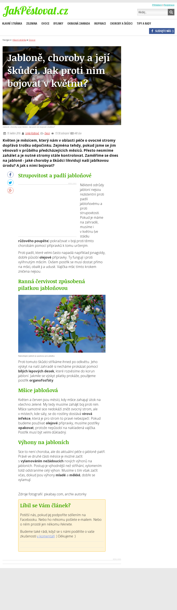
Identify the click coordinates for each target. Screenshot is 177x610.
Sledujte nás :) (162, 31)
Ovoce (47, 133)
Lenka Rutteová (32, 133)
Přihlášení (157, 5)
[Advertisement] (47, 210)
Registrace (169, 5)
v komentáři (46, 536)
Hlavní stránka (12, 23)
